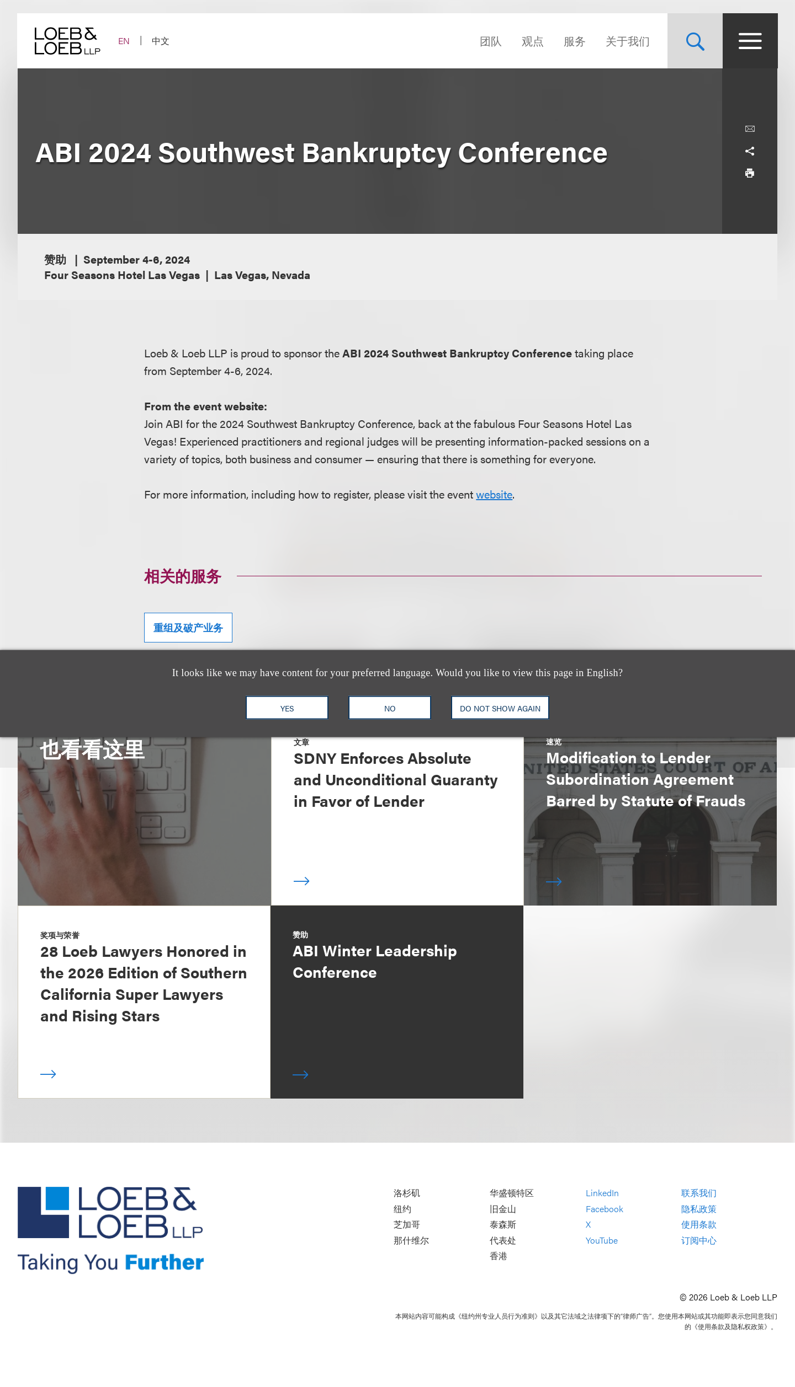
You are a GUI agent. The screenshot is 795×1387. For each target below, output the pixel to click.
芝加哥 (407, 1224)
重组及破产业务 (188, 627)
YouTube (602, 1240)
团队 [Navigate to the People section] (490, 41)
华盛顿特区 (512, 1192)
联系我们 (699, 1192)
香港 (498, 1256)
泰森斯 (503, 1224)
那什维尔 (411, 1240)
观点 (532, 41)
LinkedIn (602, 1192)
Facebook (604, 1208)
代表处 (503, 1240)
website (494, 494)
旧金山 (503, 1208)
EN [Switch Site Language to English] (124, 40)
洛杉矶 (407, 1192)
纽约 (402, 1208)
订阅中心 (699, 1240)
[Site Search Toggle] (694, 40)
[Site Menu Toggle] (749, 40)
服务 (574, 41)
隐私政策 (699, 1208)
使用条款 (699, 1224)
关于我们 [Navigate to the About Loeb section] (627, 41)
